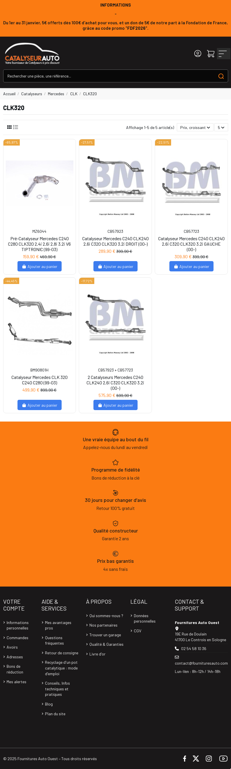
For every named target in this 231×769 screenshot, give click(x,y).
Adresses (15, 656)
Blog (49, 704)
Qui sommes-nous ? (106, 615)
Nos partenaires (103, 625)
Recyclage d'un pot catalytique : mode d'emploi (61, 668)
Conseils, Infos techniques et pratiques (57, 689)
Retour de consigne (61, 652)
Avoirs (12, 647)
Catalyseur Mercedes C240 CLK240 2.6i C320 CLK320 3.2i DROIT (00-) (115, 241)
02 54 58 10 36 (193, 648)
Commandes (17, 637)
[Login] (198, 53)
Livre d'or (97, 653)
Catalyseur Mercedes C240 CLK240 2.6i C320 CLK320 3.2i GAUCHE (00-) (191, 244)
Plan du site (55, 713)
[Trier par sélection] (195, 127)
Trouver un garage (105, 634)
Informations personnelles (18, 625)
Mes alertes (16, 681)
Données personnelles (145, 618)
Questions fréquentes (54, 640)
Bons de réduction (15, 669)
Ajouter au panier (40, 266)
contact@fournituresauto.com (201, 663)
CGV (137, 630)
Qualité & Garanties (106, 644)
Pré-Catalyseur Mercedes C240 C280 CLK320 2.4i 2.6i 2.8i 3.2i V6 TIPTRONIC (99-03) (39, 244)
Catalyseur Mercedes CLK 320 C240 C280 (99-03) (39, 379)
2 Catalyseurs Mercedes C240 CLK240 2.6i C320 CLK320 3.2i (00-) (115, 382)
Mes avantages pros (58, 625)
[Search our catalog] (221, 75)
